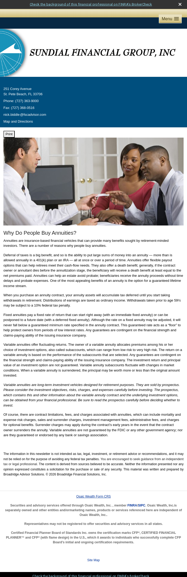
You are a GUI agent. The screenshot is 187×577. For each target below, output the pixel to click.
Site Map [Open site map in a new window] (93, 560)
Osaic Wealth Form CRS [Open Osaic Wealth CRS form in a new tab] (93, 496)
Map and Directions (18, 121)
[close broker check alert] (180, 4)
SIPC (141, 505)
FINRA (132, 505)
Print (9, 134)
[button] (170, 18)
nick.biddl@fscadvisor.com (24, 115)
